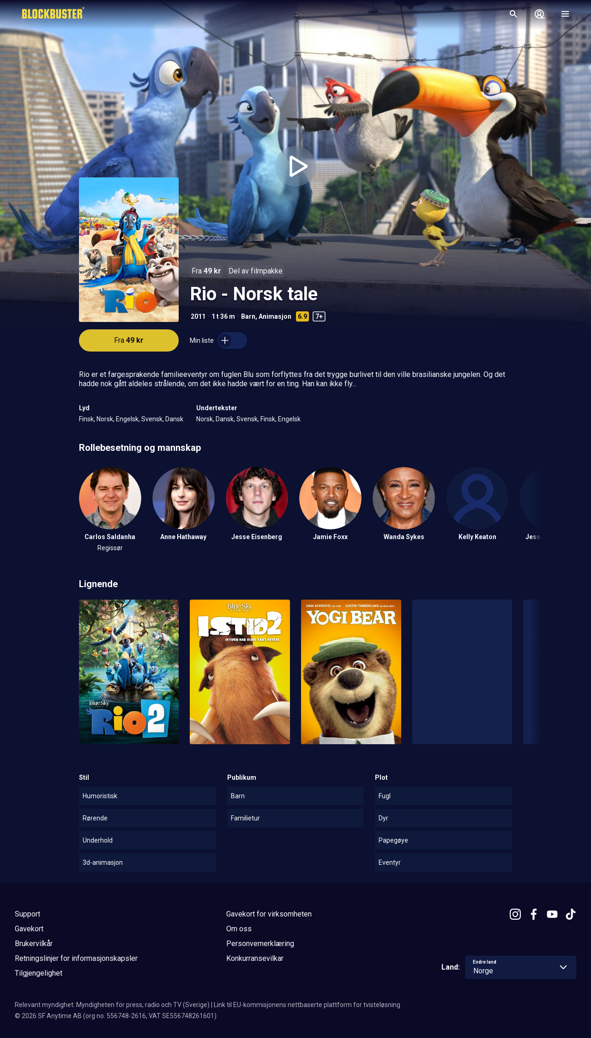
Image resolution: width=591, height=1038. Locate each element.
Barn (248, 316)
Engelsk (127, 419)
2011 (198, 316)
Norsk (104, 419)
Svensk (152, 419)
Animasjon (275, 316)
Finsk (86, 419)
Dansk (174, 419)
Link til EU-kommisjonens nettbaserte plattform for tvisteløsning (307, 1004)
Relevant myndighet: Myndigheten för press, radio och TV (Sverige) (112, 1004)
